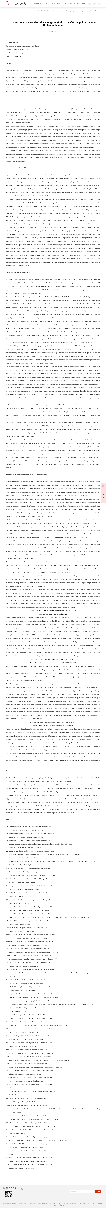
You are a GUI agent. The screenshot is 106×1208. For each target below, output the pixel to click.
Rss (24, 1188)
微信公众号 (10, 1188)
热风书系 (76, 3)
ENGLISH (83, 3)
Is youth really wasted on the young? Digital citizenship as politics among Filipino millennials (76, 11)
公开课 (64, 3)
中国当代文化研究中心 (38, 3)
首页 (49, 11)
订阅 (98, 1191)
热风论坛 (70, 3)
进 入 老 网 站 (103, 493)
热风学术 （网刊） (55, 3)
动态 (47, 3)
